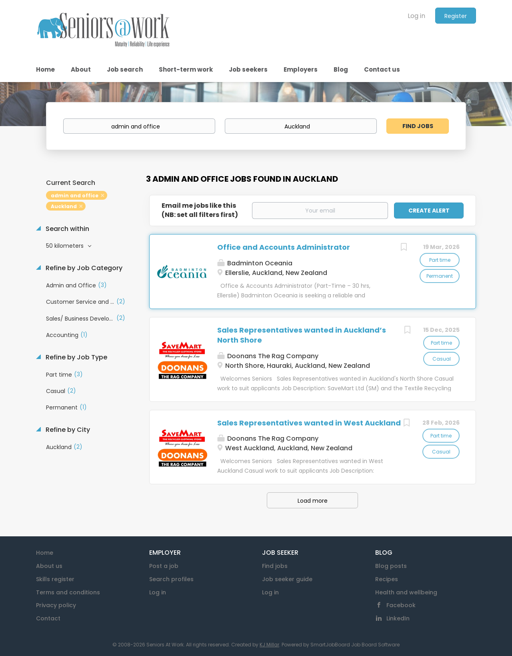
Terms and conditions (68, 592)
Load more (313, 501)
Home (44, 553)
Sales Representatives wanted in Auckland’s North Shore (301, 335)
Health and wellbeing (406, 592)
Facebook (401, 605)
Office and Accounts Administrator (283, 247)
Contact (48, 618)
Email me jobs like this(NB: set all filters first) (200, 210)
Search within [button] (66, 229)
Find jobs (275, 566)
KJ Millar (269, 644)
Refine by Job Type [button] (75, 357)
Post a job (163, 566)
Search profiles (171, 579)
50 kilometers (65, 246)
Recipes (386, 579)
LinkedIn (398, 618)
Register (455, 16)
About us (49, 566)
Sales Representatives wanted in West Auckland (309, 423)
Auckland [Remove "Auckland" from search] (64, 206)
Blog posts (391, 566)
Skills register (55, 579)
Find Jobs (417, 126)
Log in (416, 15)
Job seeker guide (287, 579)
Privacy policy (56, 605)
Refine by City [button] (67, 429)
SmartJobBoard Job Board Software (355, 644)
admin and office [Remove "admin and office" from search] (74, 195)
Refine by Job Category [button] (83, 268)
